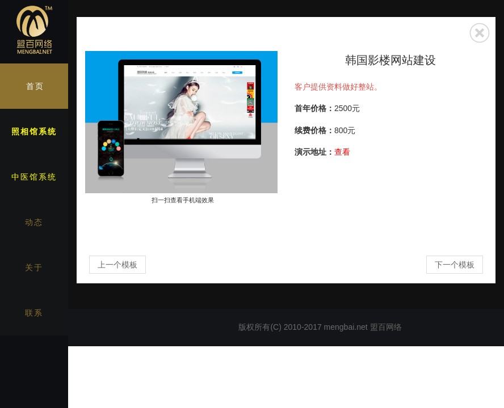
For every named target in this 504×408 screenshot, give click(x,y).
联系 (34, 312)
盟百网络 (386, 327)
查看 (342, 151)
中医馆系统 (34, 176)
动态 (34, 222)
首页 (35, 86)
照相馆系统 (34, 131)
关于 (34, 267)
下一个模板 (454, 264)
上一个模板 (117, 264)
